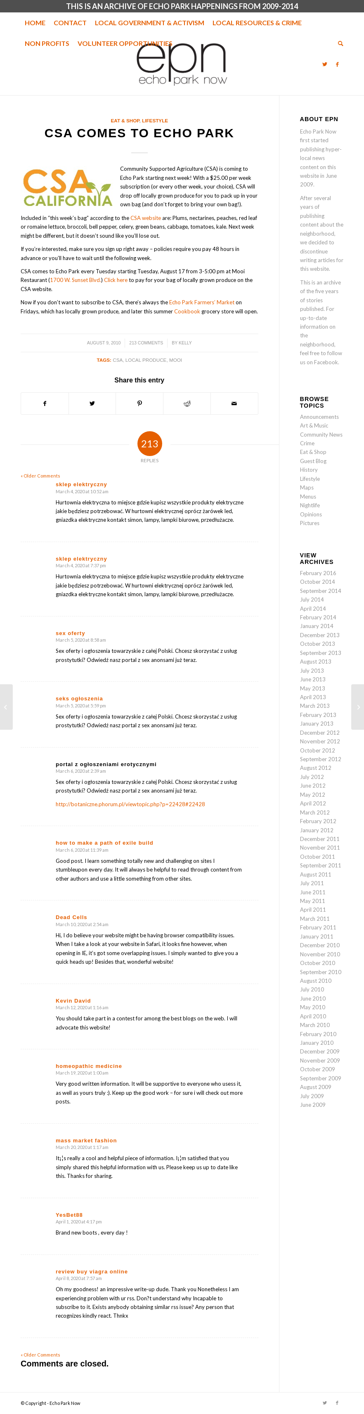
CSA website (145, 218)
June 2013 (313, 679)
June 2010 (313, 998)
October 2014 (317, 581)
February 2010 (318, 1034)
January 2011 (316, 936)
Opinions (311, 514)
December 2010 (320, 945)
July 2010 (312, 989)
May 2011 (312, 901)
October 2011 (317, 856)
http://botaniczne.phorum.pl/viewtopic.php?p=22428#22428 (130, 804)
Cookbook (187, 311)
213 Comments (146, 342)
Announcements (319, 416)
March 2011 (315, 918)
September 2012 (320, 759)
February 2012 (318, 821)
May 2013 (312, 688)
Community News (321, 434)
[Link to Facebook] (337, 64)
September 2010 (320, 972)
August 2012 (315, 767)
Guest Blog (313, 461)
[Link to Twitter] (325, 64)
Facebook (326, 362)
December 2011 (320, 839)
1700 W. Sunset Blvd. (75, 280)
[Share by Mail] (234, 403)
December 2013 (320, 635)
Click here (116, 280)
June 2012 (313, 785)
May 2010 (312, 1007)
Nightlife (310, 505)
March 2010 (315, 1025)
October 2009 (317, 1069)
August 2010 (315, 980)
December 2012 (320, 732)
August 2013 (315, 661)
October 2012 (317, 750)
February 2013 (318, 715)
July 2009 (312, 1096)
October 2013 (317, 643)
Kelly (185, 342)
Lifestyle (155, 120)
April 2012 (313, 803)
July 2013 (312, 670)
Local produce (146, 360)
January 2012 (316, 830)
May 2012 (312, 794)
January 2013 (316, 723)
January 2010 (316, 1042)
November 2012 (320, 741)
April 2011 (313, 909)
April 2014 (313, 608)
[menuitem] (35, 22)
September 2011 (320, 865)
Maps (307, 487)
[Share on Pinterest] (139, 403)
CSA (118, 360)
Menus (308, 496)
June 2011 (313, 892)
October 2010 (317, 963)
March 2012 (315, 812)
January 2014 (316, 626)
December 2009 (320, 1051)
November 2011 (320, 847)
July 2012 (312, 777)
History (309, 469)
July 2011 (312, 883)
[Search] (338, 43)
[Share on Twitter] (92, 403)
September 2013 (320, 653)
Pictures (309, 523)
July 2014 (312, 599)
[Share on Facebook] (45, 403)
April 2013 (313, 697)
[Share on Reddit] (186, 403)
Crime (307, 443)
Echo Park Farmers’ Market (201, 302)
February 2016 (318, 573)
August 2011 (315, 874)
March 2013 (315, 705)
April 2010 (313, 1016)
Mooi (175, 360)
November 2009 (320, 1060)
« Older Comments (40, 475)
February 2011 (318, 927)
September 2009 (320, 1078)
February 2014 (318, 617)
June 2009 (313, 1104)
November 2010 (320, 954)
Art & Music (314, 425)
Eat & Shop (125, 120)
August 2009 (315, 1087)
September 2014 (320, 591)
